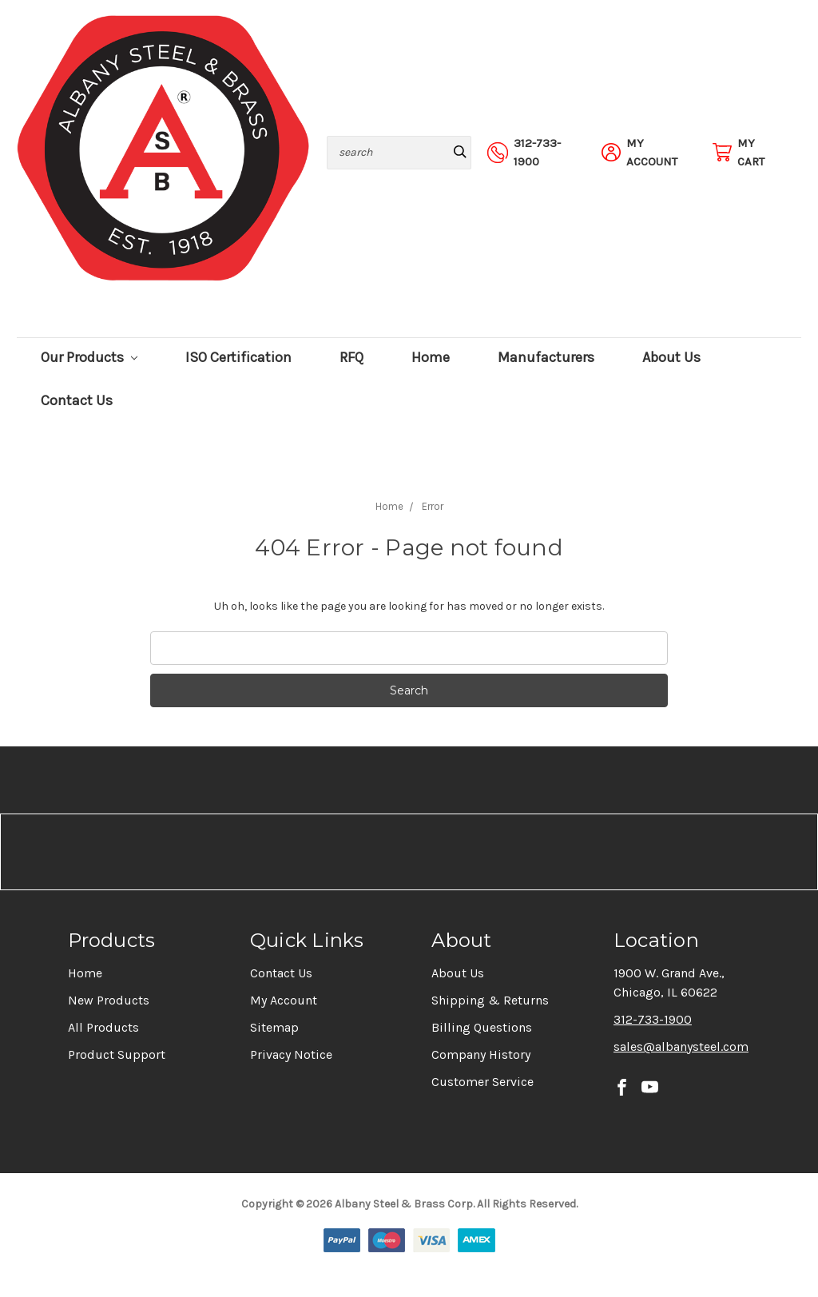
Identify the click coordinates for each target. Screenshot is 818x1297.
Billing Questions (481, 1027)
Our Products (89, 357)
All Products (103, 1027)
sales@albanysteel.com (681, 1046)
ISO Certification (238, 357)
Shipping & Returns (490, 1000)
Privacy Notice (291, 1054)
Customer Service (482, 1081)
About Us (671, 357)
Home (430, 357)
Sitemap (274, 1027)
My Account (283, 1000)
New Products (108, 1000)
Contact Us (77, 400)
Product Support (116, 1054)
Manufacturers (546, 357)
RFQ (351, 357)
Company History (480, 1054)
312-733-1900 (653, 1019)
